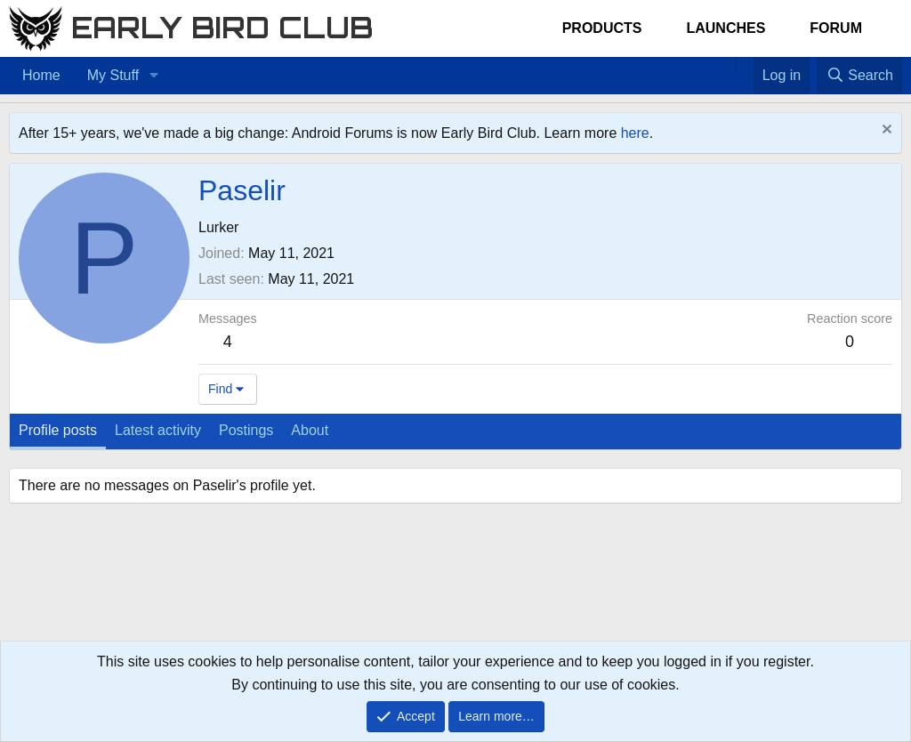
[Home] (726, 64)
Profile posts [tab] (58, 430)
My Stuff (113, 75)
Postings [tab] (246, 430)
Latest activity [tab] (158, 430)
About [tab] (309, 430)
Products (602, 28)
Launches (725, 28)
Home (41, 75)
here (635, 133)
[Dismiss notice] (884, 131)
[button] (153, 75)
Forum (836, 28)
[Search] (859, 75)
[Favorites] (744, 64)
